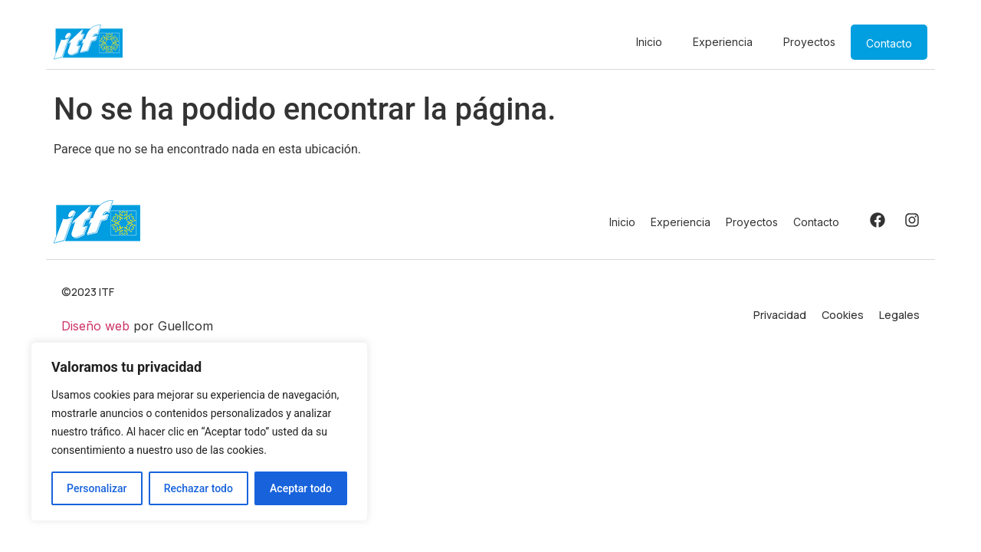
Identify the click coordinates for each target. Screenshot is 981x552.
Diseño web (95, 326)
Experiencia (723, 41)
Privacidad (779, 314)
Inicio (649, 41)
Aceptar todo (301, 488)
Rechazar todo (198, 488)
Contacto (889, 43)
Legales (899, 314)
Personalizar (96, 488)
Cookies (843, 314)
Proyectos (809, 41)
